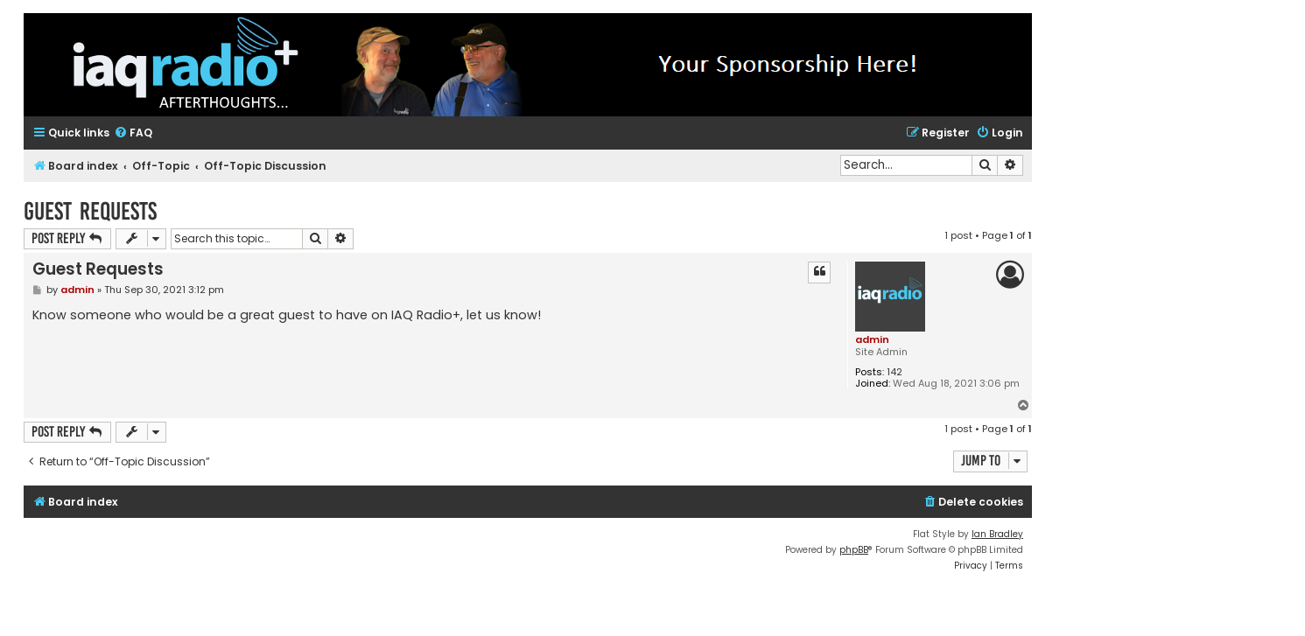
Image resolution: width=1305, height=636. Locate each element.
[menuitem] (133, 133)
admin (872, 339)
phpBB (853, 549)
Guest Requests (90, 211)
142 (894, 372)
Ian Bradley (997, 534)
